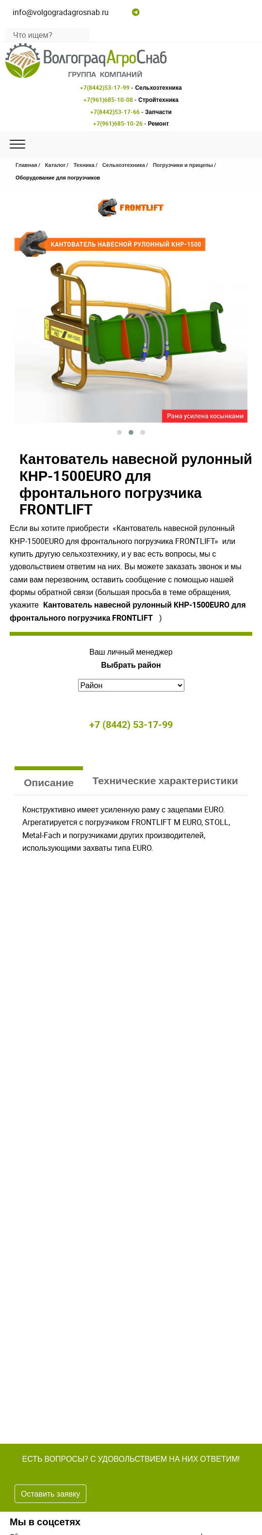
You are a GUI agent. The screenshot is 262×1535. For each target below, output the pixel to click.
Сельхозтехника (123, 164)
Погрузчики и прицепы (183, 164)
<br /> (131, 920)
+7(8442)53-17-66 (115, 112)
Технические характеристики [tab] (165, 780)
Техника (83, 164)
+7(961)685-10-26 (118, 123)
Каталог (55, 164)
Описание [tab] (49, 782)
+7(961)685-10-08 (108, 99)
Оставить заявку (50, 1493)
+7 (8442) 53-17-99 (131, 724)
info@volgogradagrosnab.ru (61, 12)
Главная (26, 164)
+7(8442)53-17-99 (105, 87)
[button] (119, 432)
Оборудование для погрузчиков (58, 177)
